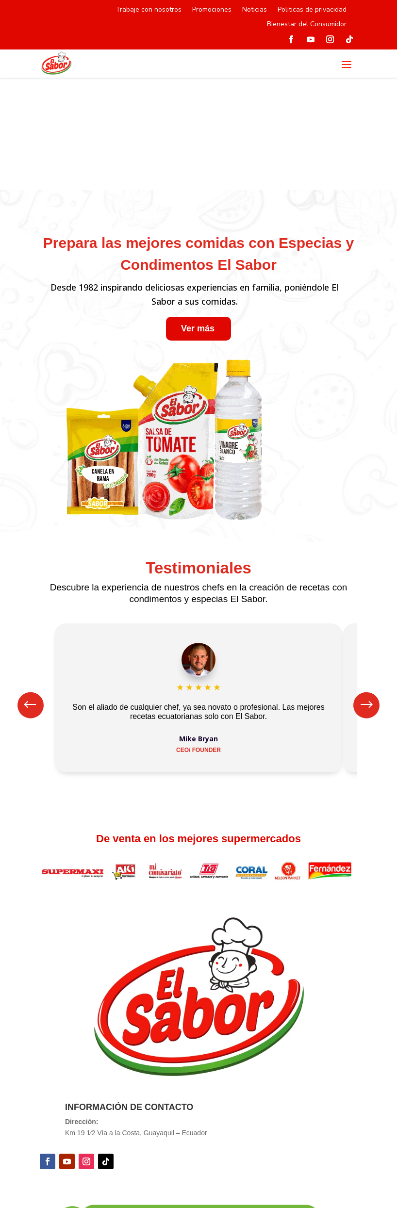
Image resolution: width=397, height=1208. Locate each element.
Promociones (212, 10)
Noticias (254, 10)
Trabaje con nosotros (149, 10)
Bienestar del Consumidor (307, 25)
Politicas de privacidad (312, 10)
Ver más (198, 328)
